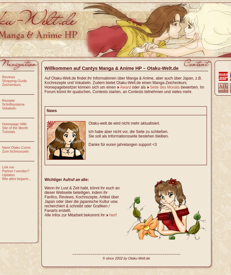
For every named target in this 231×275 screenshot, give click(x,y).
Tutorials (8, 132)
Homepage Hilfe (14, 124)
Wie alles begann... (16, 179)
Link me (8, 167)
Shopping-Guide (14, 81)
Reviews (8, 77)
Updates (8, 175)
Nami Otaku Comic (16, 147)
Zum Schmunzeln (15, 151)
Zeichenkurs (11, 85)
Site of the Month (15, 128)
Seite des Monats (165, 87)
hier (112, 215)
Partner (7, 171)
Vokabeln (9, 108)
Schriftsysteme (13, 104)
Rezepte (8, 100)
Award (125, 87)
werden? (22, 171)
